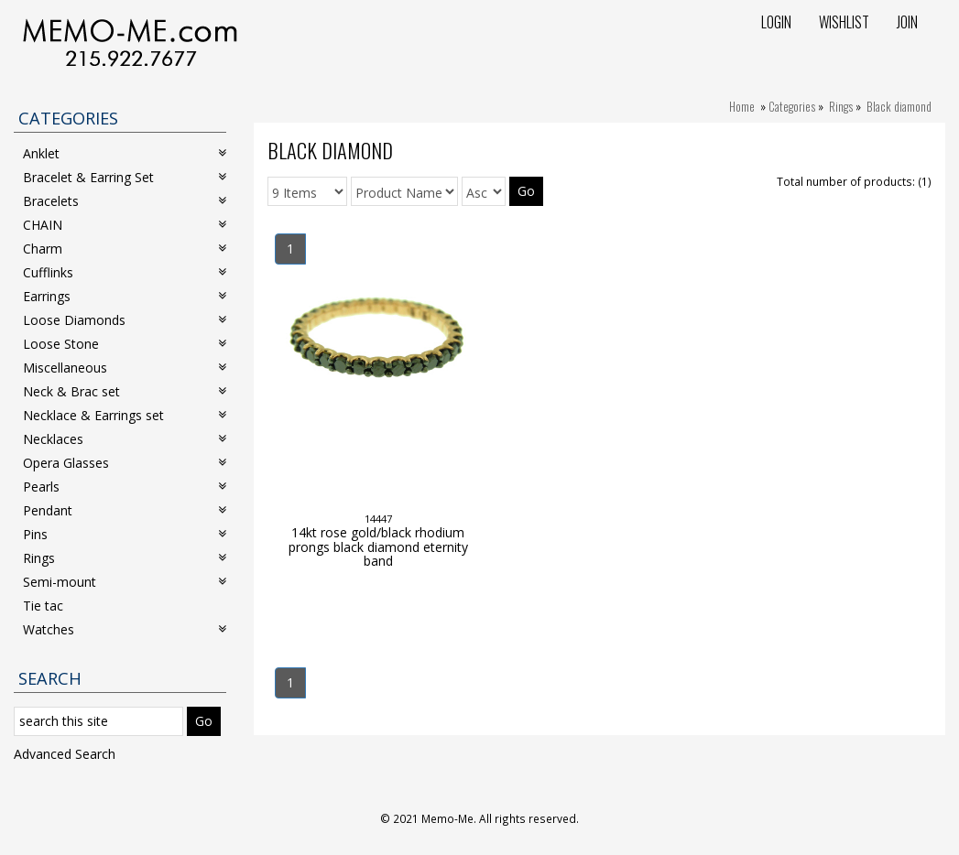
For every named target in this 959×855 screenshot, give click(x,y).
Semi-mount (124, 581)
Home (742, 106)
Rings (841, 106)
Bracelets (124, 201)
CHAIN (124, 224)
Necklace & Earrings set (124, 415)
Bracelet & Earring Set (124, 177)
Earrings (124, 296)
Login (776, 22)
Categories (791, 106)
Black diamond (899, 106)
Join (907, 22)
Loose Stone (124, 343)
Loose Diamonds (124, 320)
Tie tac (43, 605)
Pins (124, 534)
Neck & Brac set (124, 391)
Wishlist (844, 22)
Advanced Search (64, 754)
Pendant (124, 510)
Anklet (124, 153)
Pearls (124, 486)
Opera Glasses (124, 462)
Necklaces (124, 439)
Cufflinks (124, 272)
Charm (124, 248)
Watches (124, 629)
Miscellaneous (124, 367)
